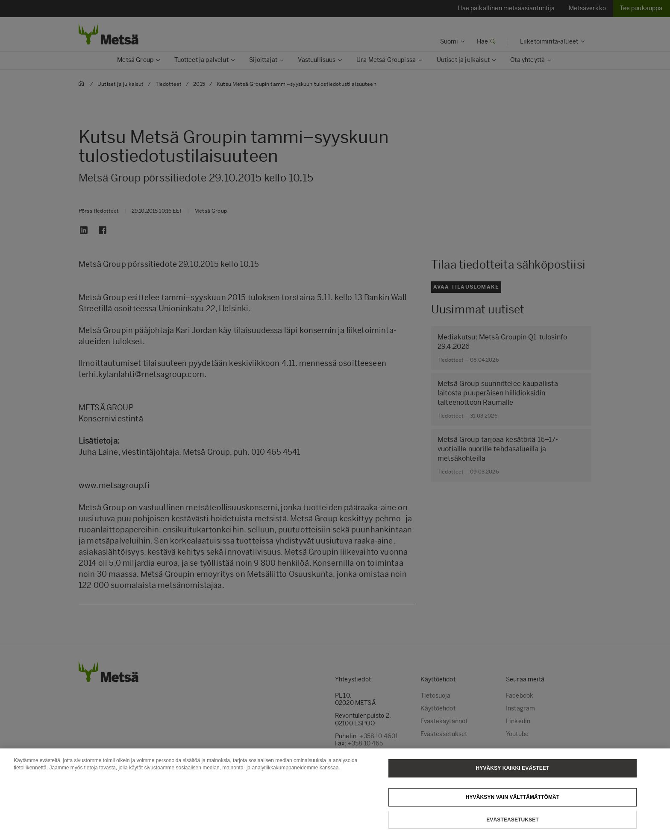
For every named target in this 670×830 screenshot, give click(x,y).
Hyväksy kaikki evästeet (513, 774)
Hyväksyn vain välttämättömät (513, 803)
